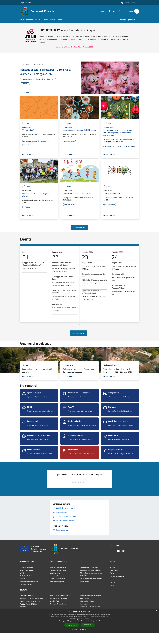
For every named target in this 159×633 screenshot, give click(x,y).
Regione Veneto (25, 2)
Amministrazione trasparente (90, 595)
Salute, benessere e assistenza (91, 578)
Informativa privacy (87, 601)
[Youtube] (114, 11)
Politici (22, 578)
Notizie (26, 64)
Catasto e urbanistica (57, 578)
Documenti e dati (26, 584)
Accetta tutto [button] (72, 625)
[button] (79, 630)
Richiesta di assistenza (58, 604)
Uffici (22, 573)
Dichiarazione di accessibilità (90, 606)
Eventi (112, 585)
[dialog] (79, 621)
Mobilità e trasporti (57, 581)
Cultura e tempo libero (58, 570)
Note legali (84, 604)
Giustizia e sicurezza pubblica (90, 570)
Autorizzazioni (85, 581)
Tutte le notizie (79, 227)
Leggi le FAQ (54, 601)
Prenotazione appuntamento (60, 595)
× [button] (156, 611)
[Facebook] (108, 11)
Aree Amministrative (27, 570)
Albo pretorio (84, 598)
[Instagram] (119, 11)
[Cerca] (136, 11)
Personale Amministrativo (29, 581)
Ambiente (83, 576)
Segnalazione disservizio (58, 598)
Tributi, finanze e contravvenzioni (91, 573)
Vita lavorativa (55, 573)
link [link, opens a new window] (99, 621)
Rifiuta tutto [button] (87, 625)
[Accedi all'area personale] (129, 2)
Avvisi (112, 573)
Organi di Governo (26, 567)
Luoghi (112, 582)
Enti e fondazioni (26, 576)
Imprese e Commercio (57, 576)
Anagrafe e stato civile (58, 567)
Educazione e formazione (89, 567)
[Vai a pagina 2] (79, 324)
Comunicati (114, 570)
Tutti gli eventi (78, 333)
